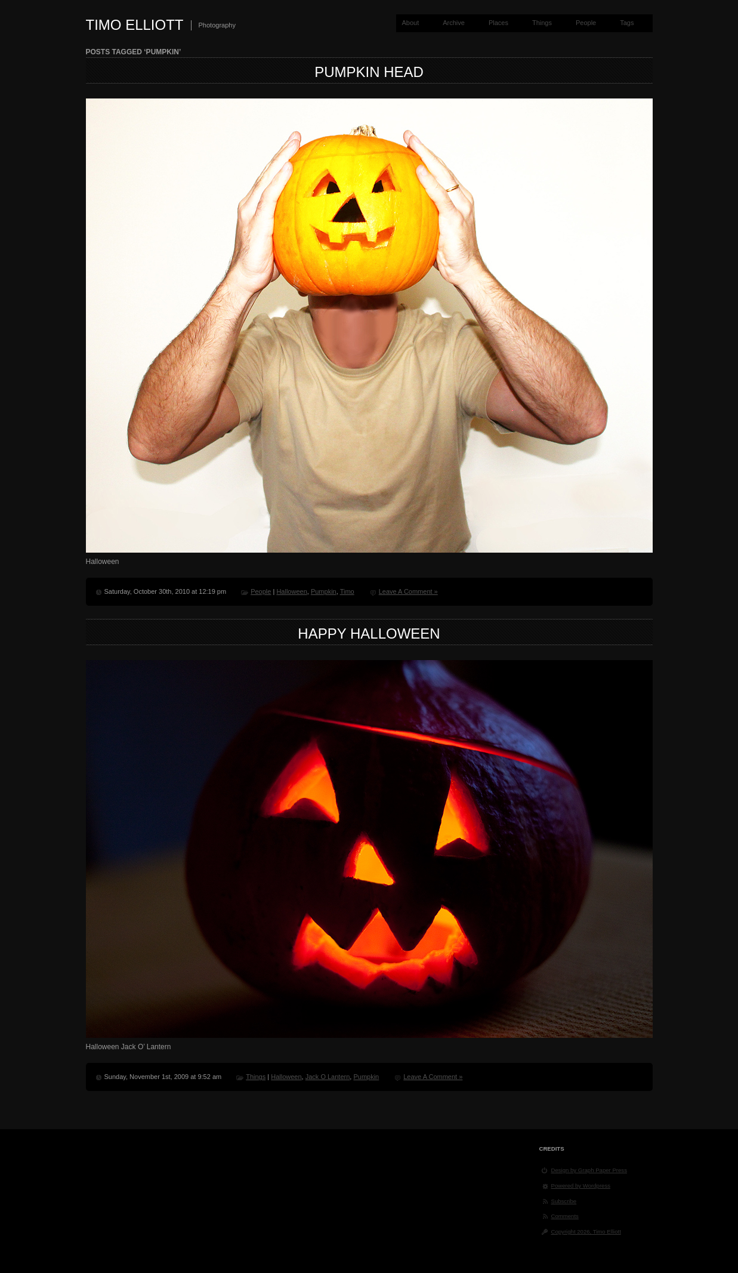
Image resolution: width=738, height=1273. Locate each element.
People (586, 22)
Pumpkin (323, 591)
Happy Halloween (369, 633)
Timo (347, 591)
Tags (627, 22)
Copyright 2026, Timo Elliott (586, 1231)
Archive (454, 22)
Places (498, 22)
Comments (565, 1216)
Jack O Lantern (327, 1076)
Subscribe (564, 1201)
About (410, 22)
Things (542, 22)
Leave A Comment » (408, 591)
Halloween (291, 591)
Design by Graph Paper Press (589, 1170)
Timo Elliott (135, 25)
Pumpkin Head (369, 72)
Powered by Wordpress (581, 1185)
